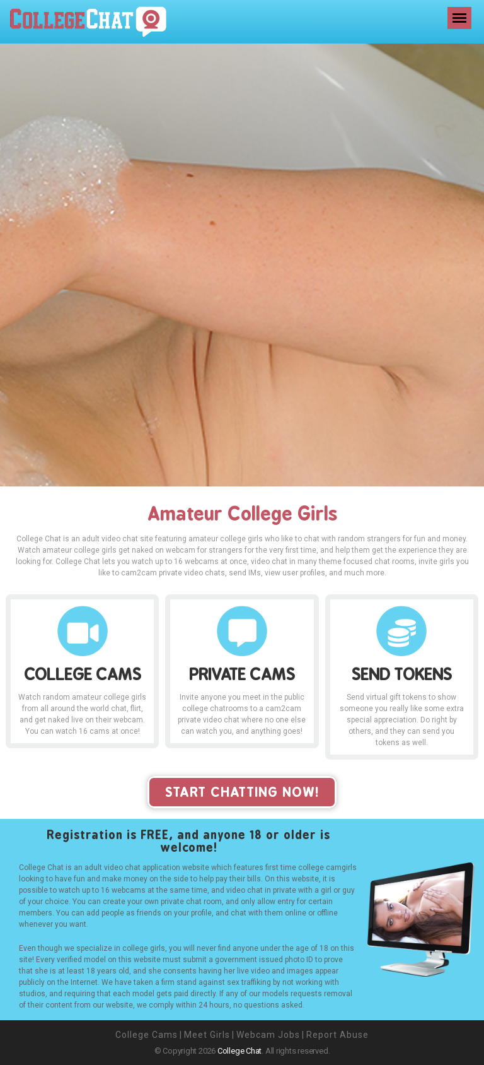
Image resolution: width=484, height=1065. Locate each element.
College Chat (239, 1051)
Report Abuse (337, 1035)
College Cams (146, 1035)
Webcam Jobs (268, 1035)
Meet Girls (207, 1035)
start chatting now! (242, 792)
